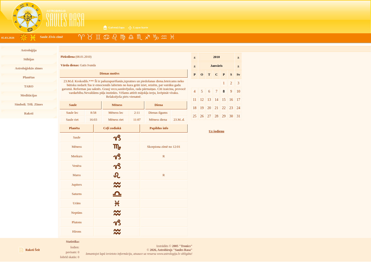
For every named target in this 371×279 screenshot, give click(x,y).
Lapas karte (140, 27)
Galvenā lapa (116, 27)
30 (231, 116)
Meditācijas (29, 95)
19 (202, 108)
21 (216, 108)
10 (238, 91)
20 (209, 108)
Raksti (28, 113)
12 (202, 99)
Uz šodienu (216, 131)
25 (194, 116)
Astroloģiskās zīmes (29, 68)
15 (224, 99)
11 (195, 99)
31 (238, 116)
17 (238, 99)
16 (231, 99)
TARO (28, 86)
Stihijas (28, 59)
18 (194, 108)
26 (202, 116)
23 (231, 108)
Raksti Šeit (33, 250)
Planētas (29, 77)
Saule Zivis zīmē (51, 37)
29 (224, 116)
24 (238, 108)
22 (224, 108)
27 (209, 116)
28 (216, 116)
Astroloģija (29, 50)
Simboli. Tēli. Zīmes (29, 104)
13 (209, 99)
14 (216, 99)
